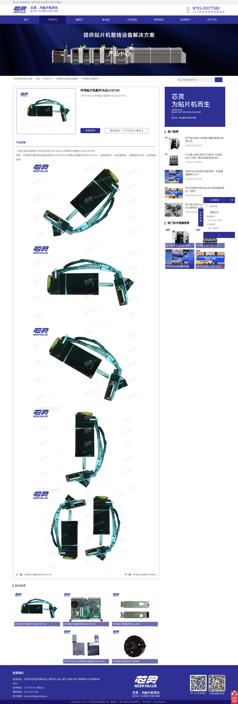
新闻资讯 (159, 19)
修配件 (79, 19)
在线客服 (211, 206)
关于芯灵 (212, 19)
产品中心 (53, 19)
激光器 (105, 19)
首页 (26, 19)
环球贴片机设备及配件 (67, 78)
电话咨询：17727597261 (126, 130)
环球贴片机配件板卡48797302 (38, 575)
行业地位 (132, 19)
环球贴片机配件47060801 (144, 575)
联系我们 (185, 19)
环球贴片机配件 (90, 78)
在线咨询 (90, 130)
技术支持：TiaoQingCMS (154, 702)
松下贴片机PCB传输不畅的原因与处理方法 (204, 139)
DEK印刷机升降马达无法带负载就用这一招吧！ (204, 189)
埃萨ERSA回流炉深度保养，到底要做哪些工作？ (204, 173)
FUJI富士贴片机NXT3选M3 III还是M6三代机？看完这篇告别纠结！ (203, 156)
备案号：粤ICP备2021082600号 (125, 702)
